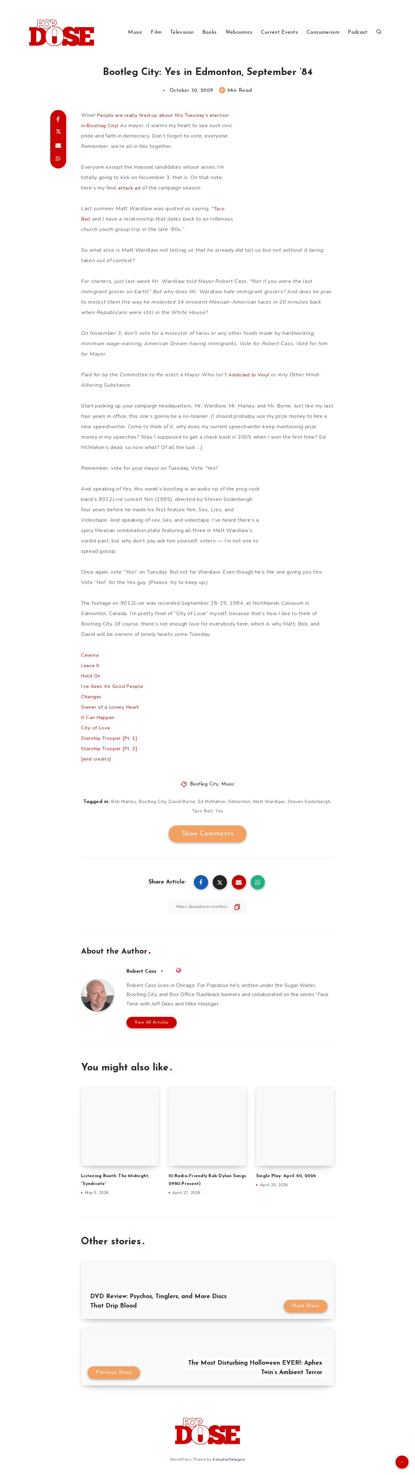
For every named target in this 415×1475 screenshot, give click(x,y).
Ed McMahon (212, 801)
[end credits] (96, 758)
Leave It (91, 665)
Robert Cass (143, 971)
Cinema (90, 655)
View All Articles (152, 1022)
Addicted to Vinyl (250, 374)
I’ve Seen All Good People (114, 686)
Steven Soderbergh (309, 801)
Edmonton (240, 801)
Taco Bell (202, 811)
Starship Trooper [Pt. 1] (110, 738)
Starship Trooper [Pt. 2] (110, 748)
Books (209, 32)
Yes (219, 811)
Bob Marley (123, 801)
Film (156, 32)
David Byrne (182, 801)
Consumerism (323, 32)
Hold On (91, 675)
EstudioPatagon (229, 1458)
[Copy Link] (207, 906)
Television (182, 32)
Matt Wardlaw (269, 801)
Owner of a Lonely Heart (111, 707)
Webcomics (239, 32)
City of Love (96, 727)
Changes (91, 696)
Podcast (357, 32)
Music (135, 32)
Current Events (279, 32)
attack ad (129, 187)
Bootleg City (204, 784)
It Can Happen (98, 717)
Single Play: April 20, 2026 (288, 1175)
